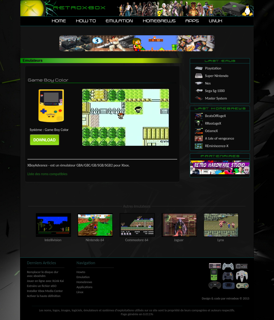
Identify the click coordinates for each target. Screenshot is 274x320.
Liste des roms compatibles (47, 174)
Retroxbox (78, 8)
